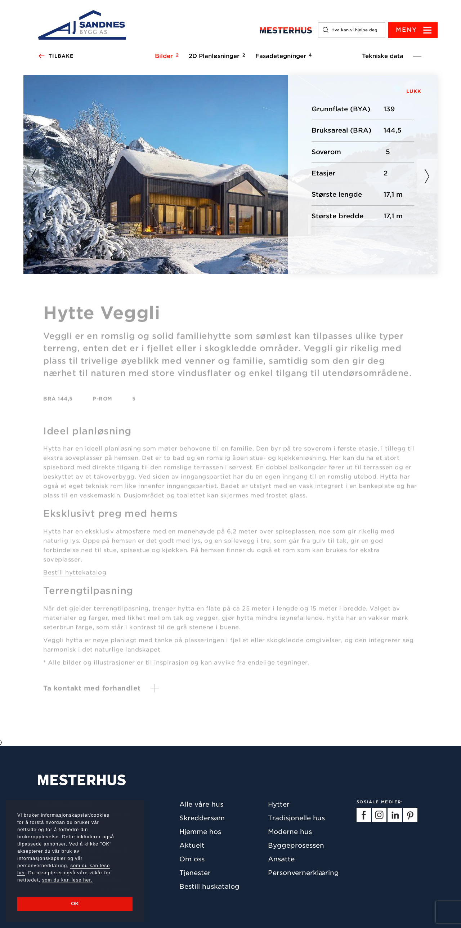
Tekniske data (382, 56)
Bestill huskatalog (209, 886)
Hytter (279, 804)
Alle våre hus (201, 804)
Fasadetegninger (282, 55)
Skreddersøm (202, 818)
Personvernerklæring (303, 872)
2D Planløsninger (216, 55)
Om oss (192, 859)
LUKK (413, 91)
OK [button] (75, 903)
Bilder (165, 55)
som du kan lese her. (67, 880)
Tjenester (195, 872)
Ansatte (281, 859)
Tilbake (55, 56)
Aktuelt (192, 845)
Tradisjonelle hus (296, 818)
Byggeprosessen (296, 845)
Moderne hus (290, 831)
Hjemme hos (200, 831)
